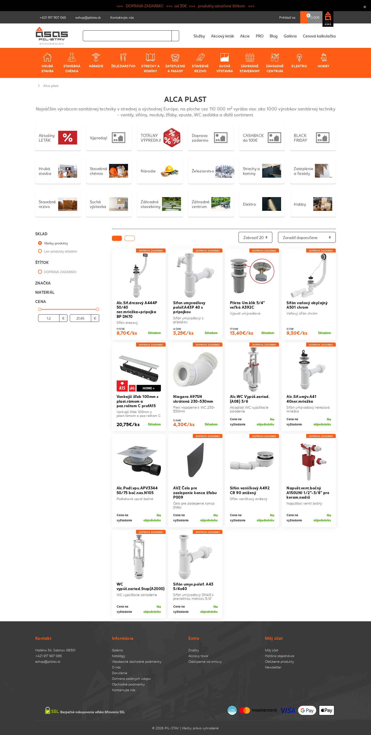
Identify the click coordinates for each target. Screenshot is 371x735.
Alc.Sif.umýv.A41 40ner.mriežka (301, 398)
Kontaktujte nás (123, 690)
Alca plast (50, 85)
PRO (260, 35)
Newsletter (273, 667)
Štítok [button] (42, 262)
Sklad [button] (41, 233)
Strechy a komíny (150, 63)
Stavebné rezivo (200, 63)
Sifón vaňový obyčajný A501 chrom (307, 305)
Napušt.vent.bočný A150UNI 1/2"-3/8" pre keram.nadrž (308, 492)
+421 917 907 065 (48, 656)
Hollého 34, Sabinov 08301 (55, 650)
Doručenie (119, 673)
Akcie (245, 35)
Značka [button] (43, 282)
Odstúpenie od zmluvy (205, 661)
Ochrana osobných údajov (131, 678)
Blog (274, 35)
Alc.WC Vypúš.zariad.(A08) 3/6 (250, 398)
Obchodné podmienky (128, 684)
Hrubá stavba (47, 63)
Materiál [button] (44, 292)
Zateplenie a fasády (175, 63)
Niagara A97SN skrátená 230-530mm (193, 398)
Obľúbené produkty (279, 661)
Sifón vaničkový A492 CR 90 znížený (250, 490)
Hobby (323, 60)
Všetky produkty (56, 243)
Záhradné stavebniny (250, 63)
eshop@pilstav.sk (48, 661)
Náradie (96, 60)
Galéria (290, 35)
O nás (116, 667)
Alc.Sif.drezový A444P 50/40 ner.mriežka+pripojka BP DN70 (137, 309)
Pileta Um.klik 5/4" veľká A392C (247, 305)
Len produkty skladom (60, 251)
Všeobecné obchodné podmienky (136, 661)
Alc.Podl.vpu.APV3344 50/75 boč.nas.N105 (137, 490)
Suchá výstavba (224, 63)
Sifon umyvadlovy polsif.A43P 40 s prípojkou (189, 307)
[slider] (39, 309)
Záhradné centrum (275, 63)
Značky (193, 650)
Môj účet (271, 650)
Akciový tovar (198, 656)
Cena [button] (40, 301)
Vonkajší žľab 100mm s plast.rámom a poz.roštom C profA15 (138, 400)
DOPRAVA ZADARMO (60, 271)
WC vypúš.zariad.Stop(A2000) (141, 586)
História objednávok (280, 656)
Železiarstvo (123, 60)
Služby (199, 35)
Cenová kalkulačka (319, 35)
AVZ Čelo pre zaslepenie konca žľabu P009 (195, 492)
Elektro (299, 60)
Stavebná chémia (71, 63)
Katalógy (118, 656)
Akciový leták (222, 35)
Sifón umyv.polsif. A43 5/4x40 (193, 586)
